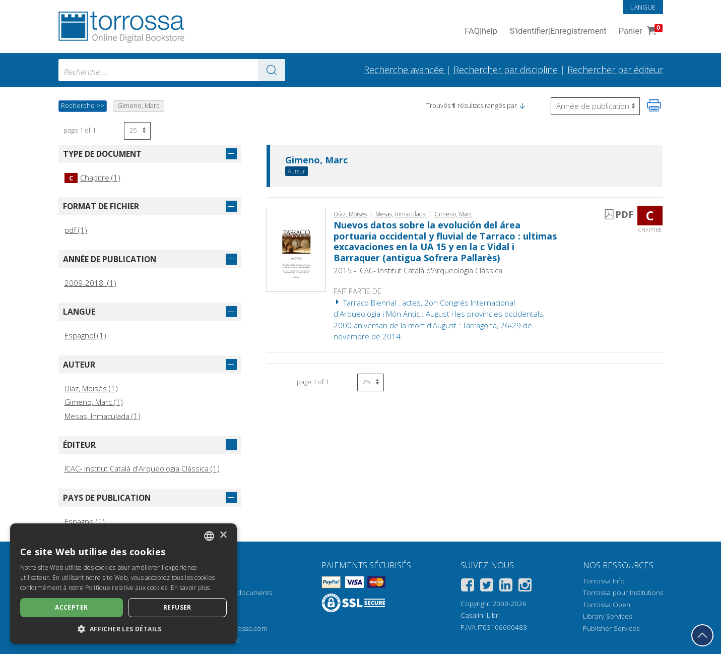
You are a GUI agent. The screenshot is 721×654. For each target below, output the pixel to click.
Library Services (607, 616)
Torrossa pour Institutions (623, 592)
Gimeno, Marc (316, 160)
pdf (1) (75, 230)
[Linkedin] (505, 586)
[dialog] (123, 583)
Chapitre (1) (92, 177)
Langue (643, 7)
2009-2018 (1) (90, 283)
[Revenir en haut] (702, 635)
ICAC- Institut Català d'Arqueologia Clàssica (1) (142, 468)
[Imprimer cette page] (654, 105)
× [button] (223, 535)
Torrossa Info (604, 580)
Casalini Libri (480, 615)
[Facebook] (467, 586)
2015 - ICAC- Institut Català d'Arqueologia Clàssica (418, 270)
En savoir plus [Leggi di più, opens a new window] (190, 587)
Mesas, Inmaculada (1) (102, 416)
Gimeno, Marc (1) (93, 402)
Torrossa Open (606, 604)
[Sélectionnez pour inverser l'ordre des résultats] (595, 106)
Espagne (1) (84, 521)
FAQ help (481, 31)
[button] (522, 105)
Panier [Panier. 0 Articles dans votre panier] (640, 31)
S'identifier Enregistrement (558, 31)
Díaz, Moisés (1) (91, 388)
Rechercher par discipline (505, 70)
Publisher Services (611, 628)
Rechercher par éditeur (615, 70)
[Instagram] (525, 586)
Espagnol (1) (85, 335)
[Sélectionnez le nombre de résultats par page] (137, 131)
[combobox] (171, 70)
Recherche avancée (405, 70)
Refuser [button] (177, 607)
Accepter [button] (71, 607)
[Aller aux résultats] (271, 70)
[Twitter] (486, 586)
